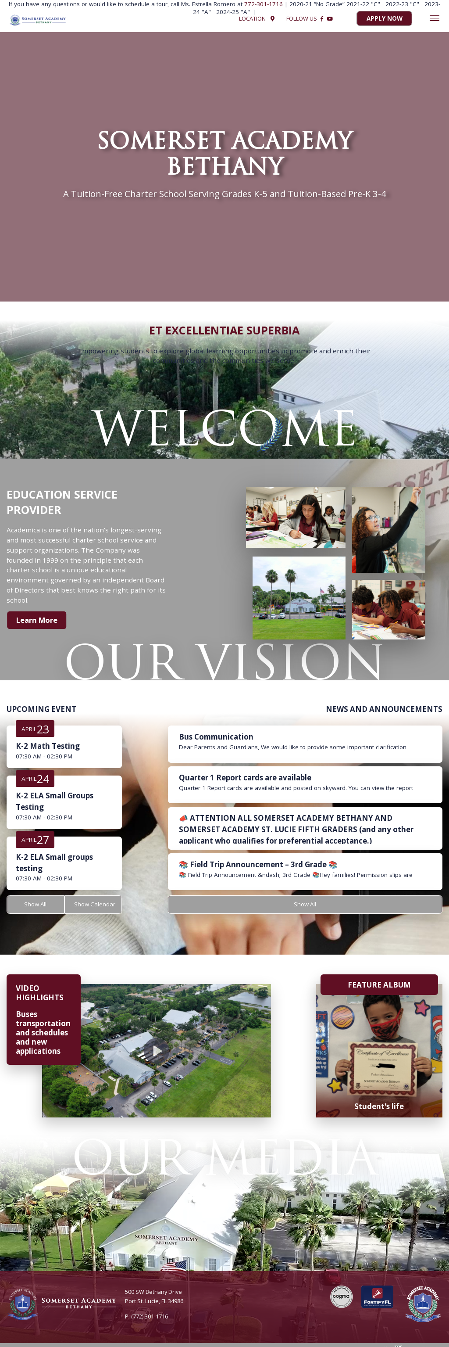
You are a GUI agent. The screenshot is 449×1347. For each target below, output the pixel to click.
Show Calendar (95, 905)
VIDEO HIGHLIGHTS (40, 993)
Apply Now (385, 19)
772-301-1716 (264, 4)
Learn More (37, 620)
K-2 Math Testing (48, 746)
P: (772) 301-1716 (146, 1316)
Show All (35, 905)
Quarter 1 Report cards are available (245, 777)
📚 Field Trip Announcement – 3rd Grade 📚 (258, 864)
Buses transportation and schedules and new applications (43, 1032)
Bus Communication (216, 737)
